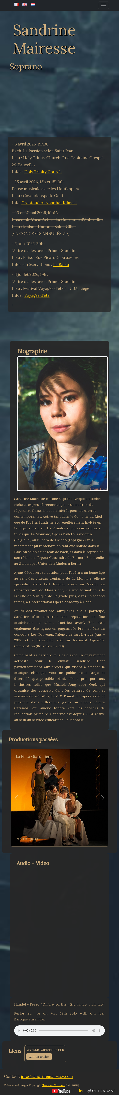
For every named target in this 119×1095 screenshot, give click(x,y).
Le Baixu (61, 264)
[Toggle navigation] (103, 5)
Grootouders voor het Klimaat (49, 202)
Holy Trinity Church (43, 171)
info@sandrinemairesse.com (47, 1076)
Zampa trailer (39, 1056)
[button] (16, 797)
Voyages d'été (37, 295)
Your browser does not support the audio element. (59, 1030)
